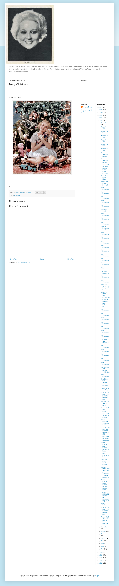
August (103, 538)
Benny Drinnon (88, 107)
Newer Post (13, 259)
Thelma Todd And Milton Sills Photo (105, 438)
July (102, 541)
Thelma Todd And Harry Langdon (105, 415)
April (102, 549)
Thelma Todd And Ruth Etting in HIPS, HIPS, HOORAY (105, 169)
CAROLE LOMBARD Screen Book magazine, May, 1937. (105, 497)
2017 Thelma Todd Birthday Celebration (105, 369)
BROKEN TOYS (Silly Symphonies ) (105, 287)
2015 (101, 555)
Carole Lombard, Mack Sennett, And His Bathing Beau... (104, 485)
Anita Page (17, 195)
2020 (101, 112)
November (104, 527)
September (104, 534)
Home (42, 259)
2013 (101, 560)
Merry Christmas (105, 188)
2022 (101, 107)
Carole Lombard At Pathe (105, 455)
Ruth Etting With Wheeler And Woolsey (104, 382)
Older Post (70, 259)
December (104, 123)
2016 (101, 552)
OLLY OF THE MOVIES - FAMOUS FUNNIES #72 (105, 431)
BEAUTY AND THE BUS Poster (105, 403)
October (103, 531)
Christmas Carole (104, 210)
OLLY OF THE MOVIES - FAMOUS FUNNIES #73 (105, 396)
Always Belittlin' (104, 504)
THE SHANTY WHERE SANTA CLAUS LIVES (105, 303)
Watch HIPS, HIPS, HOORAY (104, 183)
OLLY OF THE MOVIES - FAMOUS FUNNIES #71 (105, 511)
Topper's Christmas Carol (105, 228)
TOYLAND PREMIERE (105, 272)
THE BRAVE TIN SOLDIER (104, 341)
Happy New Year (104, 127)
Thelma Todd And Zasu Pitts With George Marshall (105, 520)
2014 (101, 557)
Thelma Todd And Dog (105, 389)
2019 (101, 115)
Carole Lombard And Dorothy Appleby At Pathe (105, 447)
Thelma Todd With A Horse (105, 409)
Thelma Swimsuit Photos (104, 154)
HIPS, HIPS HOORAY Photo (104, 177)
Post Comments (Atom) (25, 262)
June (102, 543)
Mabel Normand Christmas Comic (105, 422)
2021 (101, 110)
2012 (101, 563)
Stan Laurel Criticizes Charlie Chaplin (104, 462)
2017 (101, 120)
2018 (101, 118)
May (102, 546)
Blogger (97, 576)
